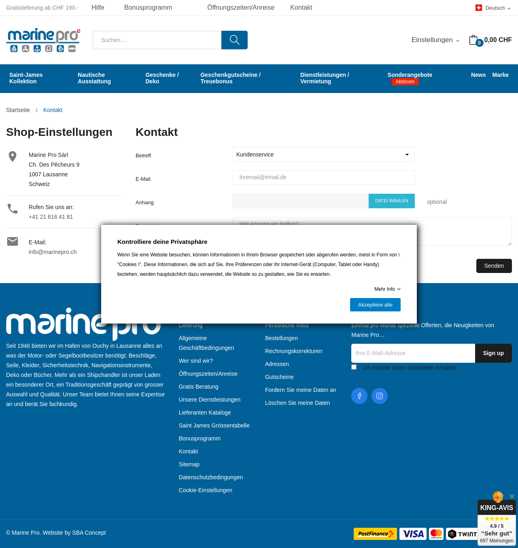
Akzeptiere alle (375, 305)
